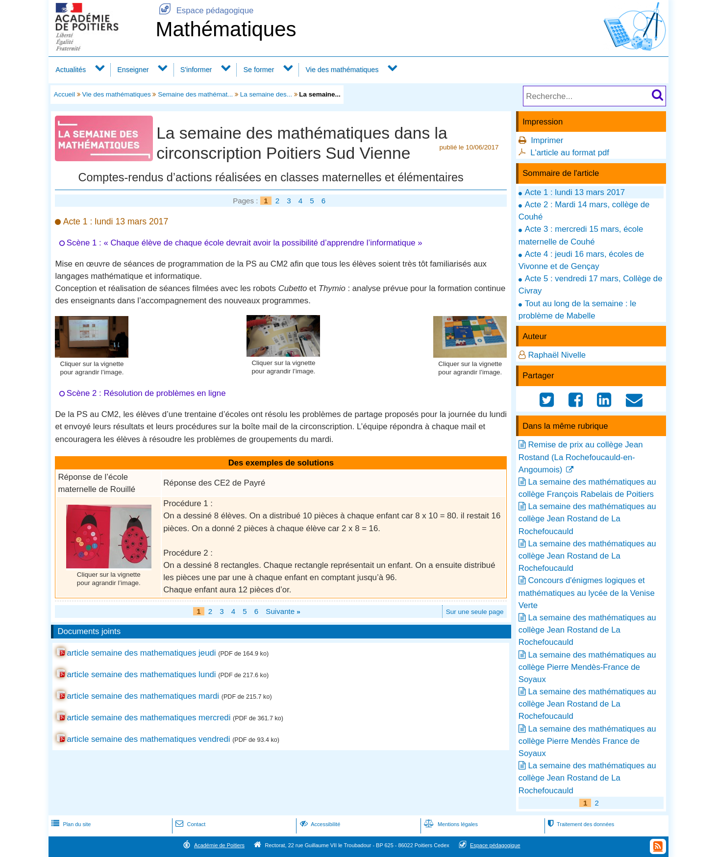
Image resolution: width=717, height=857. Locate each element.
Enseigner (132, 69)
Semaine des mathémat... (195, 94)
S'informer (196, 69)
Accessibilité (319, 824)
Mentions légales (450, 824)
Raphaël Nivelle (557, 355)
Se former (259, 69)
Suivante (283, 611)
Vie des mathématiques (341, 69)
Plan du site (70, 824)
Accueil (64, 94)
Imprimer (547, 140)
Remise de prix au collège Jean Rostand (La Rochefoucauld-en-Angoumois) (581, 457)
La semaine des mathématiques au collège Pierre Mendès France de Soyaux (587, 741)
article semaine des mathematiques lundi (141, 674)
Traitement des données (580, 824)
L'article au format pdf (569, 152)
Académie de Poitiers (219, 845)
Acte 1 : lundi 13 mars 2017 (575, 192)
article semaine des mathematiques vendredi (148, 739)
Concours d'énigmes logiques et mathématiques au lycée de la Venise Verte (587, 593)
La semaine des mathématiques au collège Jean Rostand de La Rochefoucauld (587, 519)
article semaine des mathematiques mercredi (148, 717)
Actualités (70, 69)
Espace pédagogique (204, 10)
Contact (189, 824)
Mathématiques (225, 29)
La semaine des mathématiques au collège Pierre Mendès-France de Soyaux (587, 667)
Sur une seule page (475, 611)
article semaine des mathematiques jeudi (141, 653)
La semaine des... (266, 94)
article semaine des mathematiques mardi (143, 696)
